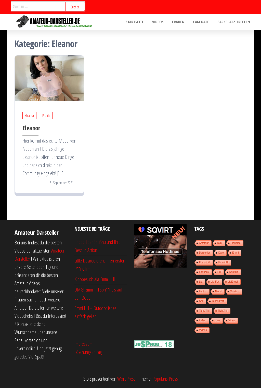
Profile (46, 115)
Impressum (83, 343)
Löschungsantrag (88, 352)
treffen (202, 320)
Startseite (138, 21)
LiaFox (203, 291)
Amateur (204, 243)
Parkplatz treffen (234, 21)
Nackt (218, 291)
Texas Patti (218, 301)
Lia (200, 281)
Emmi (235, 252)
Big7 (219, 243)
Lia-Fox (215, 281)
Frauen (180, 21)
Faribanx (204, 272)
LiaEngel (233, 281)
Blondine (236, 243)
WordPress (126, 378)
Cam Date (202, 21)
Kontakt (233, 272)
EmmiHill (223, 262)
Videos (160, 21)
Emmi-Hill (204, 262)
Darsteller (204, 252)
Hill (219, 272)
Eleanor (29, 115)
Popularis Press (165, 378)
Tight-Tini (204, 310)
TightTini (223, 310)
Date (221, 252)
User (217, 320)
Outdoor (234, 291)
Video (231, 320)
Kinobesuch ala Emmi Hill (94, 279)
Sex (201, 301)
